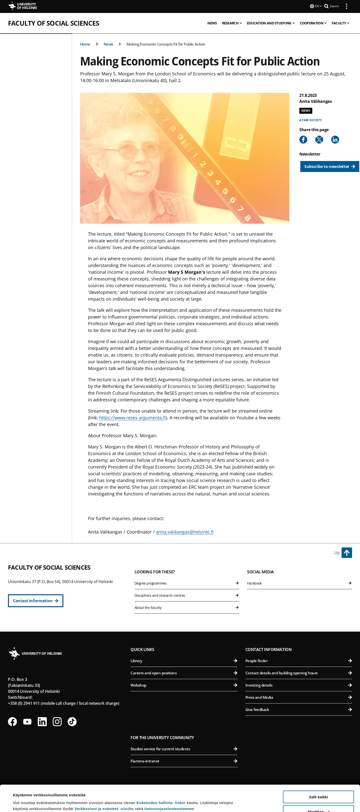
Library (184, 660)
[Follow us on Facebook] (12, 721)
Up (337, 552)
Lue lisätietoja (25, 796)
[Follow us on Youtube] (27, 721)
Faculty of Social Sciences (53, 22)
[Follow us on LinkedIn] (42, 721)
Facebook (299, 582)
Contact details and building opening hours (298, 672)
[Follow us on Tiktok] (72, 721)
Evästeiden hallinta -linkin (161, 776)
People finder (298, 660)
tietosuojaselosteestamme (169, 782)
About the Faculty (187, 607)
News (108, 43)
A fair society (310, 119)
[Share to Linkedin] (335, 139)
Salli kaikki (318, 770)
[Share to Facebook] (303, 139)
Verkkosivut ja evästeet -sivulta (104, 782)
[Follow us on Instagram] (57, 721)
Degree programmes (187, 582)
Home (85, 43)
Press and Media (298, 696)
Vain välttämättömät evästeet (318, 800)
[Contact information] (35, 600)
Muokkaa (319, 785)
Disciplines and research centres (187, 595)
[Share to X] (319, 139)
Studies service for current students (184, 748)
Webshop (184, 684)
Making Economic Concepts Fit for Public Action (166, 43)
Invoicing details (298, 684)
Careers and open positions (184, 672)
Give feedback (298, 708)
